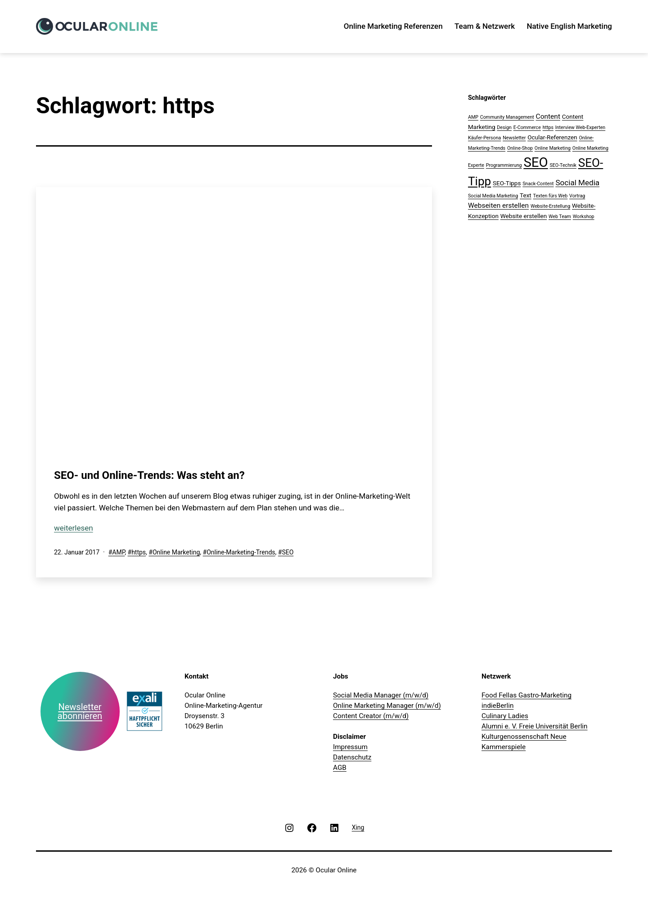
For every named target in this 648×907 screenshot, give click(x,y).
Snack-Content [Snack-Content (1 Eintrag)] (538, 184)
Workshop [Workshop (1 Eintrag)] (583, 216)
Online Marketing (176, 552)
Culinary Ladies (505, 716)
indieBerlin (497, 705)
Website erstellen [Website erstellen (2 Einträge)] (523, 215)
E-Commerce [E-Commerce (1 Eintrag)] (527, 127)
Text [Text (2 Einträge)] (525, 195)
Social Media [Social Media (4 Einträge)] (577, 182)
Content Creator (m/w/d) (371, 716)
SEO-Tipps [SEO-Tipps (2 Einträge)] (507, 183)
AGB (339, 768)
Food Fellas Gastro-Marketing (527, 695)
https (138, 552)
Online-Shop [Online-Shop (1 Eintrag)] (520, 148)
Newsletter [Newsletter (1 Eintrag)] (514, 138)
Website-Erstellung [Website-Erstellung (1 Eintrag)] (550, 206)
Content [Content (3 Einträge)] (548, 116)
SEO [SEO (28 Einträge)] (535, 162)
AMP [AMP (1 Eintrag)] (473, 117)
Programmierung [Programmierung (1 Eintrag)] (504, 165)
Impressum (350, 747)
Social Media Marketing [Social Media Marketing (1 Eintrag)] (493, 196)
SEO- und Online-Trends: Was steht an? (149, 475)
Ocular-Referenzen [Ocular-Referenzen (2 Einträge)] (552, 137)
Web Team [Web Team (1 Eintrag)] (560, 216)
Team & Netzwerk (484, 26)
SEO (287, 552)
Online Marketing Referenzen (393, 26)
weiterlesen (73, 527)
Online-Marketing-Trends (241, 552)
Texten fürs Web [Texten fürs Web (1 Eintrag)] (550, 196)
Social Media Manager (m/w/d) (380, 695)
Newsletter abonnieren (80, 711)
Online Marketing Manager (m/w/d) (387, 705)
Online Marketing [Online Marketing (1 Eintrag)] (553, 148)
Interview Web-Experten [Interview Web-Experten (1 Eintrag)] (580, 127)
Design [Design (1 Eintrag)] (504, 127)
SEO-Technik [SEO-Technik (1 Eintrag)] (562, 165)
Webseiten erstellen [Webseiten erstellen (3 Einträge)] (498, 205)
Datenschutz (352, 757)
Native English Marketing (569, 26)
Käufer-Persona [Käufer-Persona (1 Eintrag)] (484, 138)
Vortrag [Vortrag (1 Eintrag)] (577, 196)
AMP (118, 552)
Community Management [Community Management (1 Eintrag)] (507, 117)
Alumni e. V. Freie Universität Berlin (535, 726)
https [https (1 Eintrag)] (548, 127)
